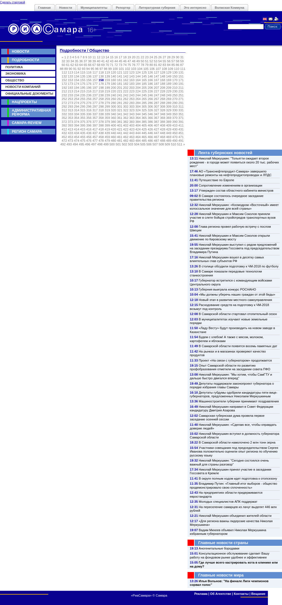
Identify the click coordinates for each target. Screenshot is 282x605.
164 (138, 80)
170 (175, 80)
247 (156, 95)
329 (168, 110)
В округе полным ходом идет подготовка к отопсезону (238, 478)
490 (175, 140)
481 (119, 140)
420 (113, 129)
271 (181, 99)
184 (138, 83)
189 (168, 83)
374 (76, 121)
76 (133, 65)
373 (70, 121)
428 (162, 129)
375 (82, 121)
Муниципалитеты (94, 7)
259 (107, 99)
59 (182, 61)
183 (132, 83)
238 (101, 95)
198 (101, 87)
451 (181, 133)
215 (82, 91)
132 (64, 76)
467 (156, 137)
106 (152, 68)
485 (144, 140)
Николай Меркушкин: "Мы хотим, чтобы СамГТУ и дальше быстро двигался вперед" (231, 376)
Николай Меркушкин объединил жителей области (235, 515)
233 (70, 95)
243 (132, 95)
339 (107, 114)
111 (183, 68)
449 (168, 133)
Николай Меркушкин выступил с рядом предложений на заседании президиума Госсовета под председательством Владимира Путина (234, 248)
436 (89, 133)
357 (95, 117)
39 (94, 61)
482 (126, 140)
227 (156, 91)
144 (138, 76)
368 (162, 117)
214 (76, 91)
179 (107, 83)
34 (72, 61)
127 (156, 72)
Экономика (15, 73)
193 (70, 87)
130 (175, 72)
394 (76, 125)
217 (95, 91)
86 (177, 65)
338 (101, 114)
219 (107, 91)
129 (168, 72)
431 (181, 129)
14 (107, 57)
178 (101, 83)
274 (76, 103)
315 (82, 110)
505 (143, 144)
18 (125, 57)
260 (113, 99)
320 (113, 110)
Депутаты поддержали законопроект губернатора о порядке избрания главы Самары (232, 385)
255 (82, 99)
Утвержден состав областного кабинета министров (236, 190)
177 (95, 83)
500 (112, 144)
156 (89, 80)
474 (76, 140)
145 (144, 76)
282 (126, 103)
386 (150, 121)
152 (64, 80)
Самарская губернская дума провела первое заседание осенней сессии (227, 417)
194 (76, 87)
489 (168, 140)
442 (126, 133)
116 (89, 72)
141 (119, 76)
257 (95, 99)
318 (101, 110)
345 (144, 114)
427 (156, 129)
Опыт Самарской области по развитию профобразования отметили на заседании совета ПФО (230, 367)
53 (155, 61)
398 (101, 125)
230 (175, 91)
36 (81, 61)
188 (162, 83)
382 (126, 121)
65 (85, 65)
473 (70, 140)
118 (101, 72)
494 (75, 144)
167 (156, 80)
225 (144, 91)
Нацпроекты (24, 102)
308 (162, 106)
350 (175, 114)
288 (162, 103)
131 (181, 72)
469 (168, 137)
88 (61, 68)
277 (95, 103)
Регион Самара (27, 132)
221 (119, 91)
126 (150, 72)
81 (155, 65)
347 (156, 114)
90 (70, 68)
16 (116, 57)
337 (95, 114)
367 (156, 117)
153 (70, 80)
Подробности (25, 60)
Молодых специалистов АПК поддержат (228, 501)
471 (181, 137)
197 (95, 87)
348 (162, 114)
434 (76, 133)
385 (144, 121)
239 (107, 95)
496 (87, 144)
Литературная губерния (157, 7)
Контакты (241, 593)
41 (103, 61)
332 (64, 114)
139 (107, 76)
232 (64, 95)
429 (168, 129)
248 (162, 95)
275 (82, 103)
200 (113, 87)
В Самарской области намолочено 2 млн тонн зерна (237, 442)
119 (107, 72)
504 (136, 144)
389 (168, 121)
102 (127, 68)
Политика (14, 67)
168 (162, 80)
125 (144, 72)
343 (132, 114)
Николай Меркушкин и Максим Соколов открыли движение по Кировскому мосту (230, 237)
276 (89, 103)
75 (129, 65)
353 (70, 117)
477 (95, 140)
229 (168, 91)
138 (101, 76)
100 (115, 68)
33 (67, 61)
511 (179, 144)
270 (175, 99)
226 (150, 91)
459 (107, 137)
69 (103, 65)
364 (138, 117)
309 (168, 106)
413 (70, 129)
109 (170, 68)
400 (113, 125)
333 (70, 114)
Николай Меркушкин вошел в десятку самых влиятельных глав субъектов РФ (227, 259)
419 (107, 129)
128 (162, 72)
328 (162, 110)
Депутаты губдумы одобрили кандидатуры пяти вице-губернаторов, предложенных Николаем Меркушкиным (233, 394)
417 (95, 129)
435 (82, 133)
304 (138, 106)
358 (101, 117)
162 (126, 80)
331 (181, 110)
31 (182, 57)
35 (76, 61)
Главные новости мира (221, 575)
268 (162, 99)
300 (113, 106)
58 (177, 61)
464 (138, 137)
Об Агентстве (220, 593)
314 (76, 110)
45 (120, 61)
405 (144, 125)
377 (95, 121)
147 (156, 76)
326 (150, 110)
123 (132, 72)
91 (74, 68)
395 (82, 125)
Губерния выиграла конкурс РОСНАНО (227, 289)
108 (164, 68)
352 (64, 117)
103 (133, 68)
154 (76, 80)
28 (168, 57)
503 (130, 144)
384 (138, 121)
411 (181, 125)
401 (119, 125)
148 (162, 76)
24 (151, 57)
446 (150, 133)
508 (161, 144)
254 (76, 99)
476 (89, 140)
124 (138, 72)
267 (156, 99)
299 (107, 106)
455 (82, 137)
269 (168, 99)
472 (64, 140)
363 (132, 117)
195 (82, 87)
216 (89, 91)
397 (95, 125)
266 (150, 99)
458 (101, 137)
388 (162, 121)
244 (138, 95)
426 (150, 129)
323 (132, 110)
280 (113, 103)
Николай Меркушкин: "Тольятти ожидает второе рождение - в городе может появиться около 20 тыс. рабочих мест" (234, 162)
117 (95, 72)
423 (132, 129)
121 (119, 72)
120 (113, 72)
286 (150, 103)
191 (181, 83)
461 (119, 137)
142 (126, 76)
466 (150, 137)
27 (164, 57)
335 (82, 114)
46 (125, 61)
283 (132, 103)
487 (156, 140)
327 (156, 110)
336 (89, 114)
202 (126, 87)
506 (149, 144)
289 (168, 103)
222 (126, 91)
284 (138, 103)
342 (126, 114)
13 (103, 57)
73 (120, 65)
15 (111, 57)
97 (101, 68)
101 (121, 68)
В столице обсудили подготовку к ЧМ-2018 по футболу (239, 266)
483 (132, 140)
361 (119, 117)
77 (138, 65)
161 (119, 80)
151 (181, 76)
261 (119, 99)
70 (107, 65)
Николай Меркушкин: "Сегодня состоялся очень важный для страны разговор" (229, 462)
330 (175, 110)
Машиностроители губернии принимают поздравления (239, 401)
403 (132, 125)
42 (107, 61)
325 (144, 110)
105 (146, 68)
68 (98, 65)
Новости (65, 7)
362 (126, 117)
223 (132, 91)
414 (76, 129)
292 (64, 106)
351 (181, 114)
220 (113, 91)
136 (89, 76)
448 (162, 133)
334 (76, 114)
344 (138, 114)
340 (113, 114)
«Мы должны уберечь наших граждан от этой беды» (237, 294)
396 (89, 125)
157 (95, 80)
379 (107, 121)
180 (113, 83)
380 (113, 121)
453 (70, 137)
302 (126, 106)
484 (138, 140)
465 (144, 137)
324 (138, 110)
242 (126, 95)
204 (138, 87)
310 (175, 106)
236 (89, 95)
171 (181, 80)
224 (138, 91)
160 (113, 80)
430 (175, 129)
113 (70, 72)
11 (94, 57)
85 (173, 65)
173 (70, 83)
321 (119, 110)
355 (82, 117)
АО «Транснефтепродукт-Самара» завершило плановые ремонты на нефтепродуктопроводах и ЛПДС (231, 173)
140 (113, 76)
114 (76, 72)
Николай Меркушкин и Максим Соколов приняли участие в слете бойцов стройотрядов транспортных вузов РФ (233, 217)
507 (155, 144)
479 (107, 140)
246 (150, 95)
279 (107, 103)
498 (100, 144)
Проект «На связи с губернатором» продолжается (235, 360)
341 (119, 114)
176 (89, 83)
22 (142, 57)
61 (67, 65)
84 (168, 65)
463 (132, 137)
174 (76, 83)
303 (132, 106)
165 (144, 80)
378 (101, 121)
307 (156, 106)
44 (116, 61)
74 (125, 65)
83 (164, 65)
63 (76, 65)
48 (133, 61)
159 (107, 80)
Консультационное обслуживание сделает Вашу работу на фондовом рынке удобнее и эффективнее (229, 555)
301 (119, 106)
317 (95, 110)
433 (70, 133)
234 (76, 95)
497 (93, 144)
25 (155, 57)
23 (146, 57)
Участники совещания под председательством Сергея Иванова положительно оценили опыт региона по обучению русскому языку (234, 451)
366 (150, 117)
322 (126, 110)
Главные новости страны (223, 542)
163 (132, 80)
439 (107, 133)
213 (70, 91)
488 (162, 140)
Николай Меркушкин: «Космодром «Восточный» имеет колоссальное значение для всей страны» (234, 206)
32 (63, 61)
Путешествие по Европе (216, 180)
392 (64, 125)
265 (144, 99)
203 (132, 87)
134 (76, 76)
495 (81, 144)
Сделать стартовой (12, 2)
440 (113, 133)
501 (118, 144)
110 (176, 68)
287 (156, 103)
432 (64, 133)
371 (181, 117)
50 (142, 61)
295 (82, 106)
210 (175, 87)
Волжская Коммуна (229, 7)
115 (82, 72)
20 (133, 57)
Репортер (123, 7)
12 (98, 57)
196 (89, 87)
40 (98, 61)
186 (150, 83)
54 (160, 61)
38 (89, 61)
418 (101, 129)
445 (144, 133)
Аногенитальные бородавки (219, 548)
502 (124, 144)
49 (138, 61)
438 (101, 133)
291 (181, 103)
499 (106, 144)
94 (88, 68)
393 (70, 125)
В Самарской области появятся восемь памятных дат (238, 346)
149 (168, 76)
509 (167, 144)
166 (150, 80)
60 (63, 65)
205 (144, 87)
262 (126, 99)
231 (181, 91)
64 (81, 65)
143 (132, 76)
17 (120, 57)
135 (82, 76)
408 (162, 125)
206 (150, 87)
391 (181, 121)
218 (101, 91)
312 (64, 110)
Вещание (258, 593)
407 (156, 125)
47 (129, 61)
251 (181, 95)
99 (110, 68)
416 (89, 129)
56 (168, 61)
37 (85, 61)
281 (119, 103)
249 (168, 95)
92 (79, 68)
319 (107, 110)
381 (119, 121)
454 (76, 137)
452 (64, 137)
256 (89, 99)
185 (144, 83)
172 (64, 83)
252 (64, 99)
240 (113, 95)
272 (64, 103)
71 (111, 65)
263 (132, 99)
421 (119, 129)
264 (138, 99)
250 (175, 95)
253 (70, 99)
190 (175, 83)
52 (151, 61)
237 (95, 95)
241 (119, 95)
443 (132, 133)
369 (168, 117)
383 (132, 121)
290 (175, 103)
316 (89, 110)
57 (173, 61)
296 (89, 106)
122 (126, 72)
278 (101, 103)
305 (144, 106)
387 (156, 121)
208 (162, 87)
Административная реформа (31, 112)
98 (105, 68)
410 (175, 125)
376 (89, 121)
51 (146, 61)
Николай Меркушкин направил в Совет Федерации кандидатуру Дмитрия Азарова (231, 408)
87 (182, 65)
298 (101, 106)
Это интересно (195, 7)
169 (168, 80)
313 (70, 110)
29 (173, 57)
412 (64, 129)
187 (156, 83)
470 (175, 137)
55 (164, 61)
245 (144, 95)
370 (175, 117)
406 (150, 125)
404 (138, 125)
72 (116, 65)
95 (92, 68)
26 (160, 57)
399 (107, 125)
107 (158, 68)
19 (129, 57)
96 (96, 68)
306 (150, 106)
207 (156, 87)
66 (89, 65)
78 (142, 65)
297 (95, 106)
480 (113, 140)
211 (181, 87)
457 (95, 137)
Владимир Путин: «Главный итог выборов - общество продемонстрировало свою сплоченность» (233, 485)
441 (119, 133)
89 (66, 68)
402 (126, 125)
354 (76, 117)
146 (150, 76)
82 (160, 65)
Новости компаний (22, 86)
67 (94, 65)
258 (101, 99)
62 (72, 65)
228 (162, 91)
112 (64, 72)
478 (101, 140)
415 (82, 129)
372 (64, 121)
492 (63, 144)
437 (95, 133)
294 (76, 106)
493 (69, 144)
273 (70, 103)
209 (168, 87)
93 (83, 68)
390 (175, 121)
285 (144, 103)
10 (89, 57)
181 (119, 83)
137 (95, 76)
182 (126, 83)
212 (64, 91)
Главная (44, 7)
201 (119, 87)
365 (144, 117)
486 (150, 140)
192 (64, 87)
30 (177, 57)
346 (150, 114)
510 (173, 144)
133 (70, 76)
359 (107, 117)
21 (138, 57)
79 (146, 65)
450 (175, 133)
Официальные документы (29, 93)
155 (82, 80)
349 (168, 114)
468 (162, 137)
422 (126, 129)
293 (70, 106)
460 (113, 137)
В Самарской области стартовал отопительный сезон (238, 314)
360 (113, 117)
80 (151, 65)
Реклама (201, 593)
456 (89, 137)
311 (181, 106)
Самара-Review (26, 123)
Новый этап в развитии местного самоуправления (235, 300)
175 (82, 83)
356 (89, 117)
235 (82, 95)
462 (126, 137)
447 (156, 133)
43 (111, 61)
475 (82, 140)
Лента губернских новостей (225, 152)
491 (181, 140)
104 (139, 68)
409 (168, 125)
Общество (14, 80)
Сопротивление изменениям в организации (230, 185)
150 (175, 76)
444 (138, 133)
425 (144, 129)
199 (107, 87)
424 (138, 129)
